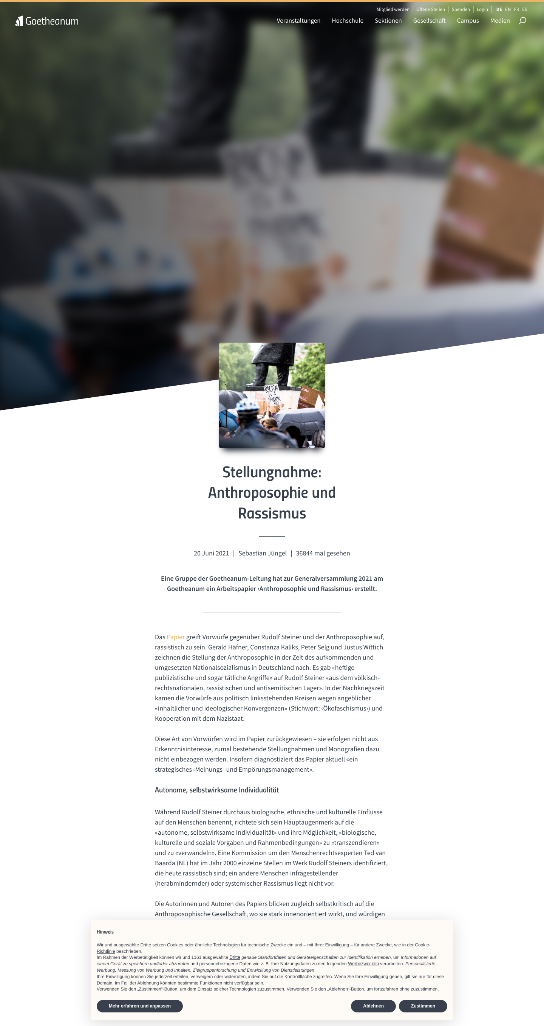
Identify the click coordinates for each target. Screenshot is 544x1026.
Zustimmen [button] (423, 1006)
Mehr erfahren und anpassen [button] (140, 1006)
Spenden (461, 9)
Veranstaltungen (299, 20)
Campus (468, 20)
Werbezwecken (363, 963)
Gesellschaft (429, 20)
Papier (176, 636)
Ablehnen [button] (373, 1006)
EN (508, 9)
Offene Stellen (430, 9)
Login (482, 9)
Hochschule (347, 20)
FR (516, 9)
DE (499, 9)
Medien (500, 20)
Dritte (234, 957)
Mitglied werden (393, 9)
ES (524, 9)
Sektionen (388, 20)
